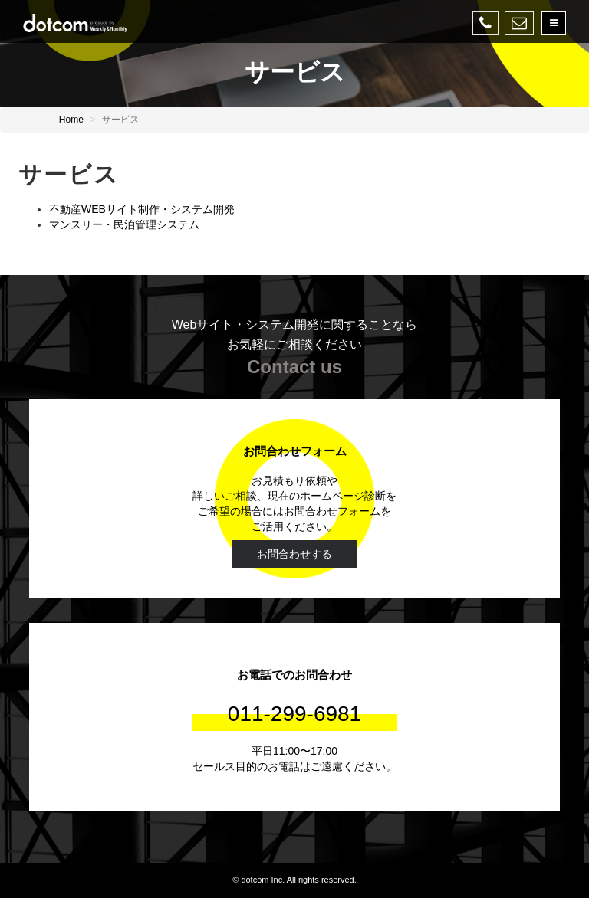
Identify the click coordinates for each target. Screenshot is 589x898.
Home (71, 119)
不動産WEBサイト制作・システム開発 (142, 209)
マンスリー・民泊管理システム (124, 224)
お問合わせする (294, 554)
